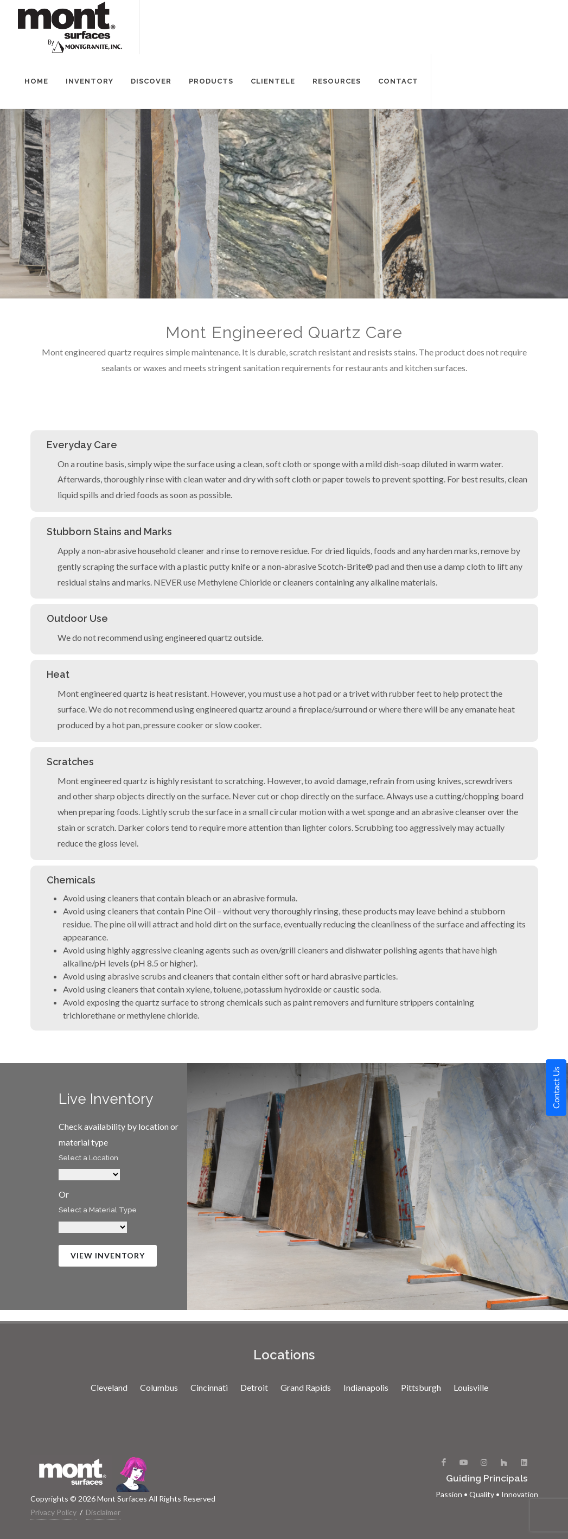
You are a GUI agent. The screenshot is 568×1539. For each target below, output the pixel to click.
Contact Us (556, 1087)
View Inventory (108, 1255)
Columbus (159, 1387)
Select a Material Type (98, 1210)
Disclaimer (103, 1512)
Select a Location (88, 1158)
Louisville (471, 1387)
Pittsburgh (421, 1387)
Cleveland (109, 1387)
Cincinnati (209, 1387)
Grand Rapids (305, 1387)
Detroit (254, 1387)
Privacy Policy (53, 1512)
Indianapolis (365, 1387)
